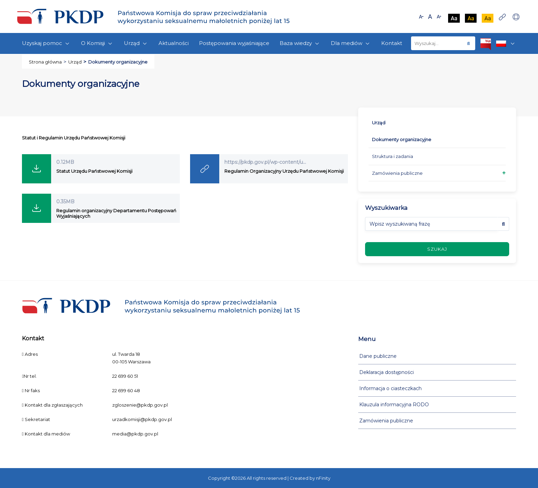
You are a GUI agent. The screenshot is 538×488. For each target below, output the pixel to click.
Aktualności (174, 43)
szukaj (437, 249)
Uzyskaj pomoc (46, 43)
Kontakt (391, 43)
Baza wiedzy (300, 43)
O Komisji (97, 43)
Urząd (136, 43)
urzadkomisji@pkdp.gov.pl (142, 419)
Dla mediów (351, 43)
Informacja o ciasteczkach (390, 388)
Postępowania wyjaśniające (234, 43)
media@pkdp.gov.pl (135, 433)
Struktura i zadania (392, 156)
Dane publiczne (378, 356)
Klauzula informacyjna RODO (394, 404)
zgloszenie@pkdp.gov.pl (140, 405)
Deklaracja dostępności (386, 372)
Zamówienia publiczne (397, 173)
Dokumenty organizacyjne (401, 139)
